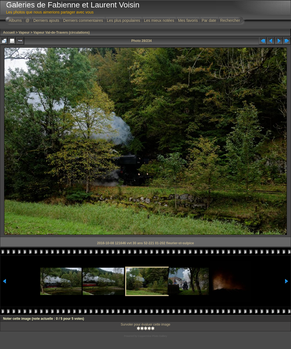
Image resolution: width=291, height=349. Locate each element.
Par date (209, 20)
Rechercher (230, 20)
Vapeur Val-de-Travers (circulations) (61, 32)
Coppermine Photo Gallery (152, 336)
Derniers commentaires (83, 20)
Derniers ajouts (46, 20)
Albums (15, 20)
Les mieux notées (159, 20)
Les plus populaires (123, 20)
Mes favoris (188, 20)
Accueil (9, 32)
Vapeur (23, 32)
